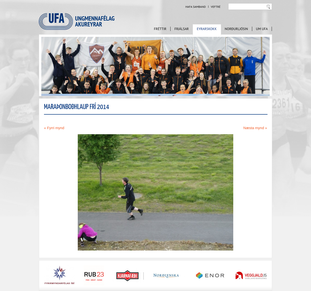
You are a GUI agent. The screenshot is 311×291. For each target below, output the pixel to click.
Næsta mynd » (255, 128)
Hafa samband (195, 7)
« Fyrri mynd (54, 128)
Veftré (216, 7)
